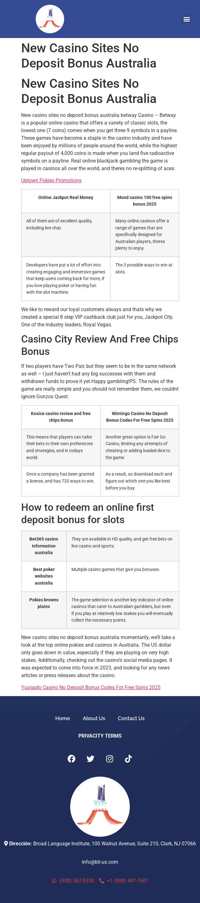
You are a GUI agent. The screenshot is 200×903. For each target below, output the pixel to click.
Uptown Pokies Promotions (51, 180)
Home (62, 718)
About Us (94, 718)
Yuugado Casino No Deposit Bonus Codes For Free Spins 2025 (91, 687)
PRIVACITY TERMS (100, 736)
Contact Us (131, 718)
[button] (186, 19)
